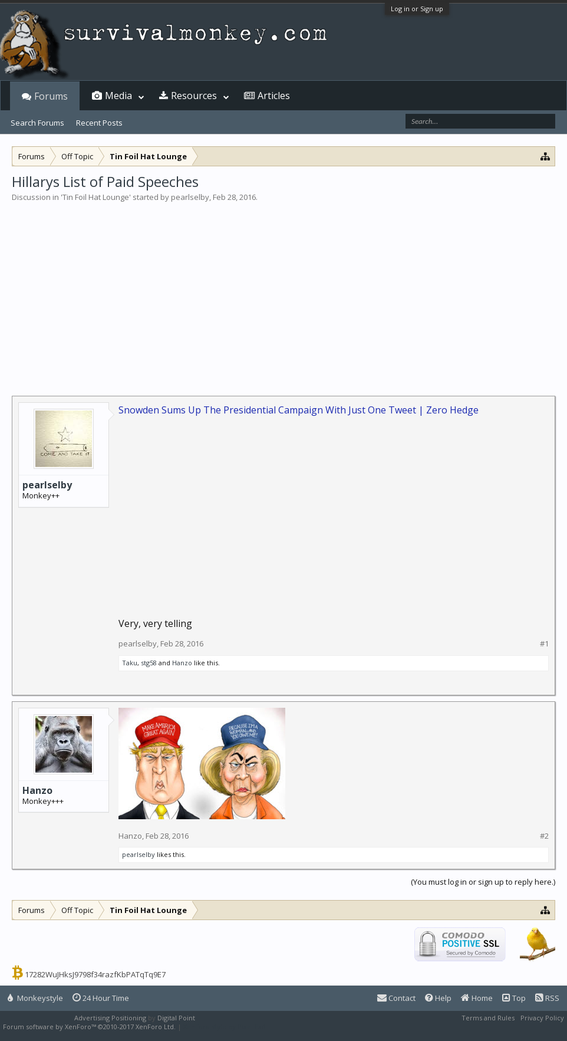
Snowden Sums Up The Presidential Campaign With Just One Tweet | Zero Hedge (298, 409)
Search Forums (37, 122)
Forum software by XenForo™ (89, 1026)
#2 (544, 836)
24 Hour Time (100, 998)
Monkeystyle (35, 998)
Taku (129, 662)
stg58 (149, 662)
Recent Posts (99, 122)
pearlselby (190, 197)
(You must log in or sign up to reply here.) (483, 881)
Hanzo (182, 662)
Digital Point (176, 1017)
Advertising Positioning (110, 1017)
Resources (194, 95)
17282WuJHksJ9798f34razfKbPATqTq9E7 (95, 974)
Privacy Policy (542, 1017)
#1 (544, 644)
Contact (396, 998)
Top (514, 998)
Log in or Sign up (417, 8)
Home (477, 998)
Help (438, 998)
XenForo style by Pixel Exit (224, 1026)
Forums (51, 96)
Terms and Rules (488, 1017)
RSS (547, 998)
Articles (274, 95)
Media (118, 95)
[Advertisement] (283, 291)
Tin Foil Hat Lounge (95, 197)
